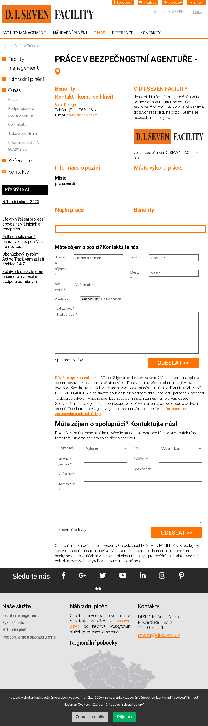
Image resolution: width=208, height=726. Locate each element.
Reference (123, 32)
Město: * (135, 275)
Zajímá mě (66, 448)
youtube (148, 2)
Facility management (24, 32)
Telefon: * (136, 260)
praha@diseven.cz (159, 635)
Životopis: (62, 299)
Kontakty (150, 32)
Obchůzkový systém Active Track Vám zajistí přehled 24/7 (23, 259)
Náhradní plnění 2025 (20, 201)
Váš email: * (60, 287)
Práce (32, 46)
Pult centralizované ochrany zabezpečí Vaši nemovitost (22, 241)
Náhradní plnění (70, 32)
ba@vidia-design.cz (81, 115)
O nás (99, 32)
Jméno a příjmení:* (64, 461)
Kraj (136, 448)
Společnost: (142, 469)
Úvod (6, 46)
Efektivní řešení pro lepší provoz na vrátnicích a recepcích (23, 224)
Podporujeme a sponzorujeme (21, 112)
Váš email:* (66, 474)
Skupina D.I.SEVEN (169, 12)
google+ (173, 2)
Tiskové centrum (22, 133)
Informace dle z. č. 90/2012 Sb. (23, 146)
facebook (123, 2)
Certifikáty (17, 124)
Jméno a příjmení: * (61, 266)
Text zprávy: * (64, 308)
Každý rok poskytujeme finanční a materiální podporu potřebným (22, 276)
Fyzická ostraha (16, 622)
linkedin (196, 2)
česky (197, 12)
